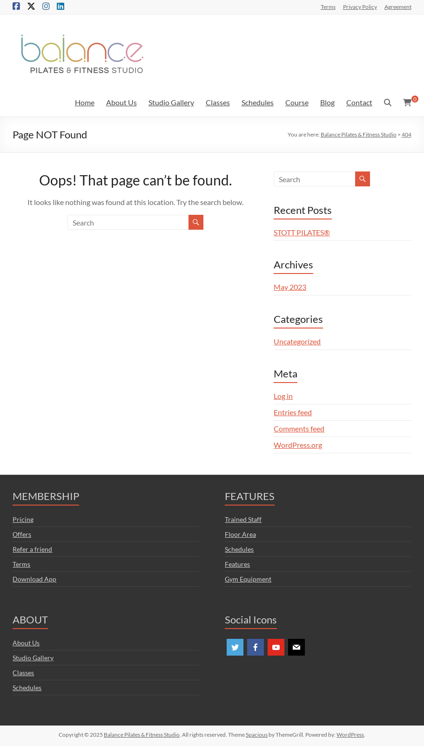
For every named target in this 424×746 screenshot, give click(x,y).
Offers (22, 534)
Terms (328, 6)
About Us (121, 102)
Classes (218, 102)
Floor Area (240, 534)
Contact (359, 102)
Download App (34, 579)
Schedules (258, 102)
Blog (327, 102)
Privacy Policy (360, 6)
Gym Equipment (248, 579)
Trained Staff (243, 519)
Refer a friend (32, 549)
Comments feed (299, 428)
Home (84, 102)
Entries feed (293, 412)
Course (297, 102)
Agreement (397, 6)
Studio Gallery (171, 102)
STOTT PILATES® (302, 232)
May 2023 (290, 286)
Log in (283, 395)
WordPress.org (298, 444)
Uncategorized (297, 341)
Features (237, 564)
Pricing (23, 519)
